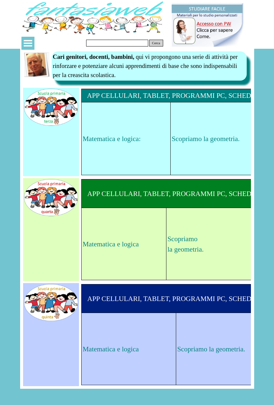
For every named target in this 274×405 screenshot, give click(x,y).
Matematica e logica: (112, 139)
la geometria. (185, 249)
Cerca (156, 43)
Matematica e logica (111, 244)
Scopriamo (182, 239)
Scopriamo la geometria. (206, 139)
